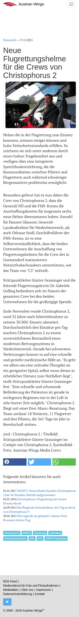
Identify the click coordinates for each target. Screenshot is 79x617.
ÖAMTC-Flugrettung (56, 538)
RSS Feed (10, 581)
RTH (40, 538)
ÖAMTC (27, 533)
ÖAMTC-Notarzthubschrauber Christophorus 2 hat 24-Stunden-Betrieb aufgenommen (39, 493)
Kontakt (40, 594)
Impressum (43, 589)
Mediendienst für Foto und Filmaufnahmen (31, 585)
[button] (15, 462)
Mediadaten (11, 589)
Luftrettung (55, 533)
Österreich (10, 40)
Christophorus (11, 533)
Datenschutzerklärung (17, 594)
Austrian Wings (23, 4)
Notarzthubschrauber (15, 538)
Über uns (27, 589)
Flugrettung (40, 533)
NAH (32, 538)
